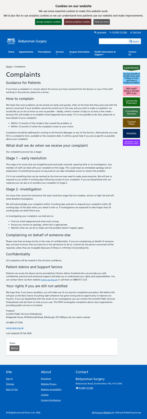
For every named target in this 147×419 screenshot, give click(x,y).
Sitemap (10, 384)
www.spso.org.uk (15, 328)
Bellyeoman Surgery (32, 41)
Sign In (9, 378)
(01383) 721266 (118, 32)
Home (9, 66)
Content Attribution (51, 400)
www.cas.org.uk (49, 279)
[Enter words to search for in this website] (113, 41)
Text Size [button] (135, 32)
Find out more (102, 21)
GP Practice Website (102, 412)
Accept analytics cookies (48, 21)
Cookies (45, 394)
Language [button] (100, 32)
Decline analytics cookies (77, 21)
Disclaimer (46, 378)
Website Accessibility (51, 389)
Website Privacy (49, 384)
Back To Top (12, 389)
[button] (60, 53)
